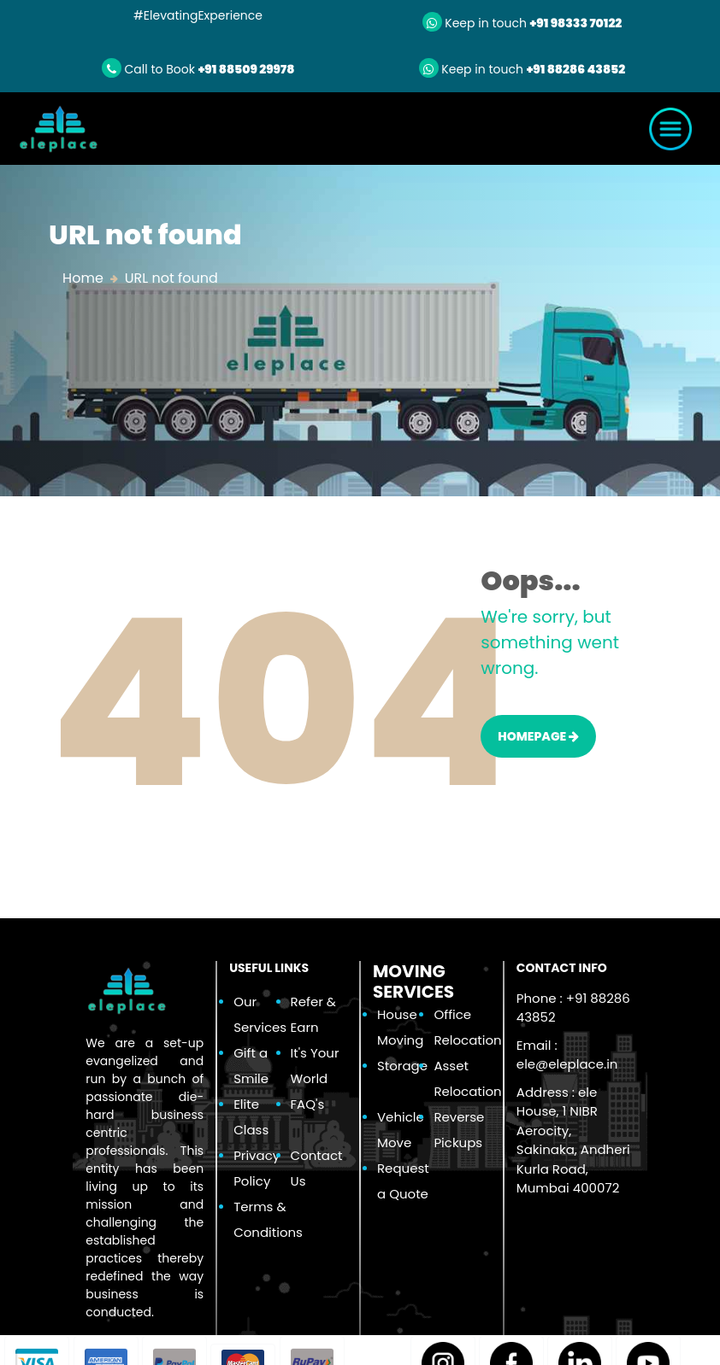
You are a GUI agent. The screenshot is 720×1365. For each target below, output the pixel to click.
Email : (567, 1055)
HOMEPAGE (538, 736)
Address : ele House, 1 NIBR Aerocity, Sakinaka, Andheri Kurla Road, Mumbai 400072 (573, 1140)
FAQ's (308, 1104)
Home (82, 278)
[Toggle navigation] (670, 129)
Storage (402, 1066)
